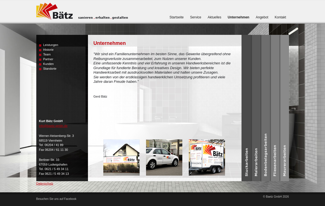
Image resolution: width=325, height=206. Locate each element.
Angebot (262, 17)
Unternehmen (238, 17)
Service (195, 17)
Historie (48, 49)
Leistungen (50, 45)
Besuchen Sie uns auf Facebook (56, 198)
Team (47, 54)
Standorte (50, 68)
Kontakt (280, 17)
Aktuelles (214, 17)
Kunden (48, 64)
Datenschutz (44, 183)
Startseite (176, 17)
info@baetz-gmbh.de (53, 125)
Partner (48, 59)
